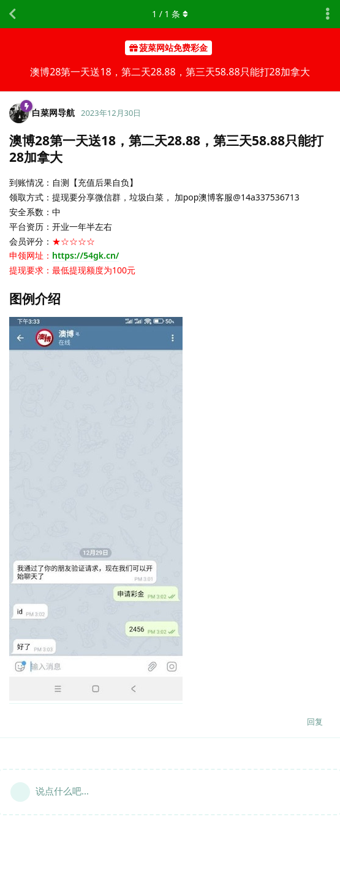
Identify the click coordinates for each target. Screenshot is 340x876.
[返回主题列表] (12, 14)
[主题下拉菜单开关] (327, 14)
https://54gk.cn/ (85, 255)
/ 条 (170, 14)
